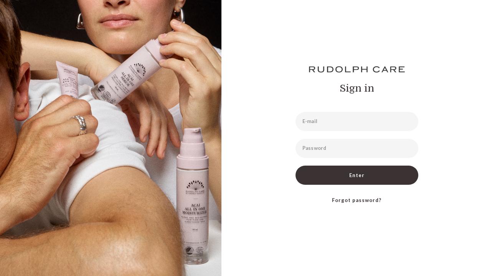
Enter (357, 175)
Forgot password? (356, 200)
